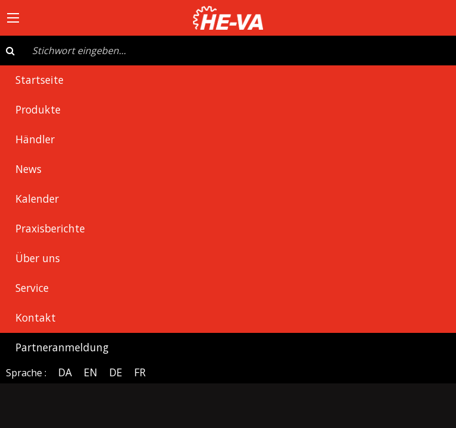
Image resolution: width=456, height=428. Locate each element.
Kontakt (35, 317)
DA (65, 372)
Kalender (37, 198)
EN (90, 372)
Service (32, 288)
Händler (35, 139)
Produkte (38, 109)
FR (139, 372)
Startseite (39, 80)
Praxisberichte (50, 228)
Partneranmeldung (62, 347)
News (28, 169)
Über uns (37, 258)
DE (115, 372)
